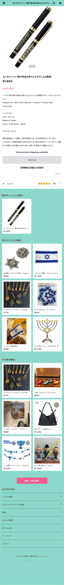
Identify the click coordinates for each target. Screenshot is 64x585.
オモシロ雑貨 (7, 520)
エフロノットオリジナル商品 (13, 505)
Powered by (32, 560)
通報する (58, 174)
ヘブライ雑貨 (7, 497)
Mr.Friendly (7, 528)
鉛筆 (4, 512)
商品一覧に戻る (32, 480)
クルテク (5, 544)
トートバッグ (7, 536)
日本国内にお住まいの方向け (32, 167)
